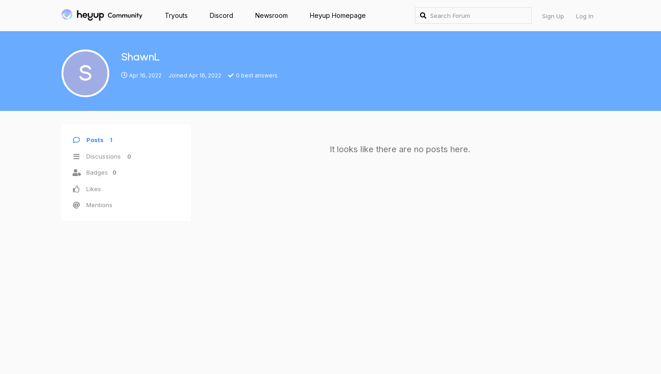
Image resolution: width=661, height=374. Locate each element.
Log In (585, 16)
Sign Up (553, 16)
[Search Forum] (473, 15)
